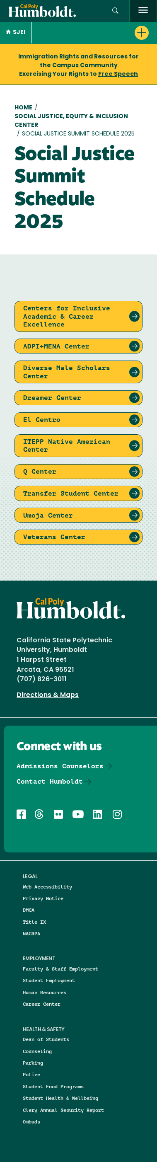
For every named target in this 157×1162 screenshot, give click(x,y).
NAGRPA (31, 933)
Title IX (34, 922)
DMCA (28, 910)
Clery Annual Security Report (63, 1110)
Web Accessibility (47, 887)
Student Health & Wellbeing (60, 1098)
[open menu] (143, 11)
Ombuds (31, 1121)
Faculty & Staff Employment (60, 969)
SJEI (15, 32)
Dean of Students (46, 1039)
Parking (33, 1063)
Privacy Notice (43, 898)
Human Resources (44, 992)
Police (31, 1074)
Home (23, 108)
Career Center (41, 1004)
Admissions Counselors (60, 766)
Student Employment (49, 980)
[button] (115, 11)
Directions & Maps (48, 695)
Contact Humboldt (50, 781)
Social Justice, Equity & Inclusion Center (71, 121)
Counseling (37, 1051)
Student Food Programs (53, 1086)
